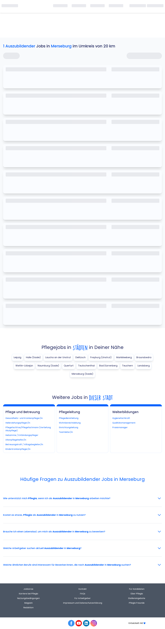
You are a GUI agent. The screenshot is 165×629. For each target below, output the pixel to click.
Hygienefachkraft (121, 418)
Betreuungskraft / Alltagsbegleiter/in (24, 444)
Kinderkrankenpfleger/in (17, 449)
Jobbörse (28, 589)
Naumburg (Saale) (48, 365)
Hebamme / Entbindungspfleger (21, 435)
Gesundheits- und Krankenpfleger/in (24, 418)
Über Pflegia (136, 593)
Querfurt (68, 365)
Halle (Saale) (33, 357)
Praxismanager (120, 427)
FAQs (82, 593)
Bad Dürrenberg (108, 365)
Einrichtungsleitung (68, 427)
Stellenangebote (136, 598)
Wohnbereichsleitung (70, 422)
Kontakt (83, 589)
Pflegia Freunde (137, 602)
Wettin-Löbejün (24, 365)
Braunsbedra (143, 357)
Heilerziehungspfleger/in (17, 422)
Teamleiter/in (66, 432)
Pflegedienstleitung (68, 418)
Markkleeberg (124, 357)
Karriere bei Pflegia (28, 593)
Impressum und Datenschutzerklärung (82, 602)
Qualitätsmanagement (123, 422)
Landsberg (144, 365)
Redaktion (28, 607)
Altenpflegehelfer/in (15, 439)
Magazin (28, 602)
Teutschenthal (86, 365)
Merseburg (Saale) (82, 373)
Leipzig (17, 357)
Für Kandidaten (136, 589)
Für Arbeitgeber (82, 598)
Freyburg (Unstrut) (101, 357)
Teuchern (127, 365)
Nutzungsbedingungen (28, 598)
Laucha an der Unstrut (58, 357)
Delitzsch (80, 357)
